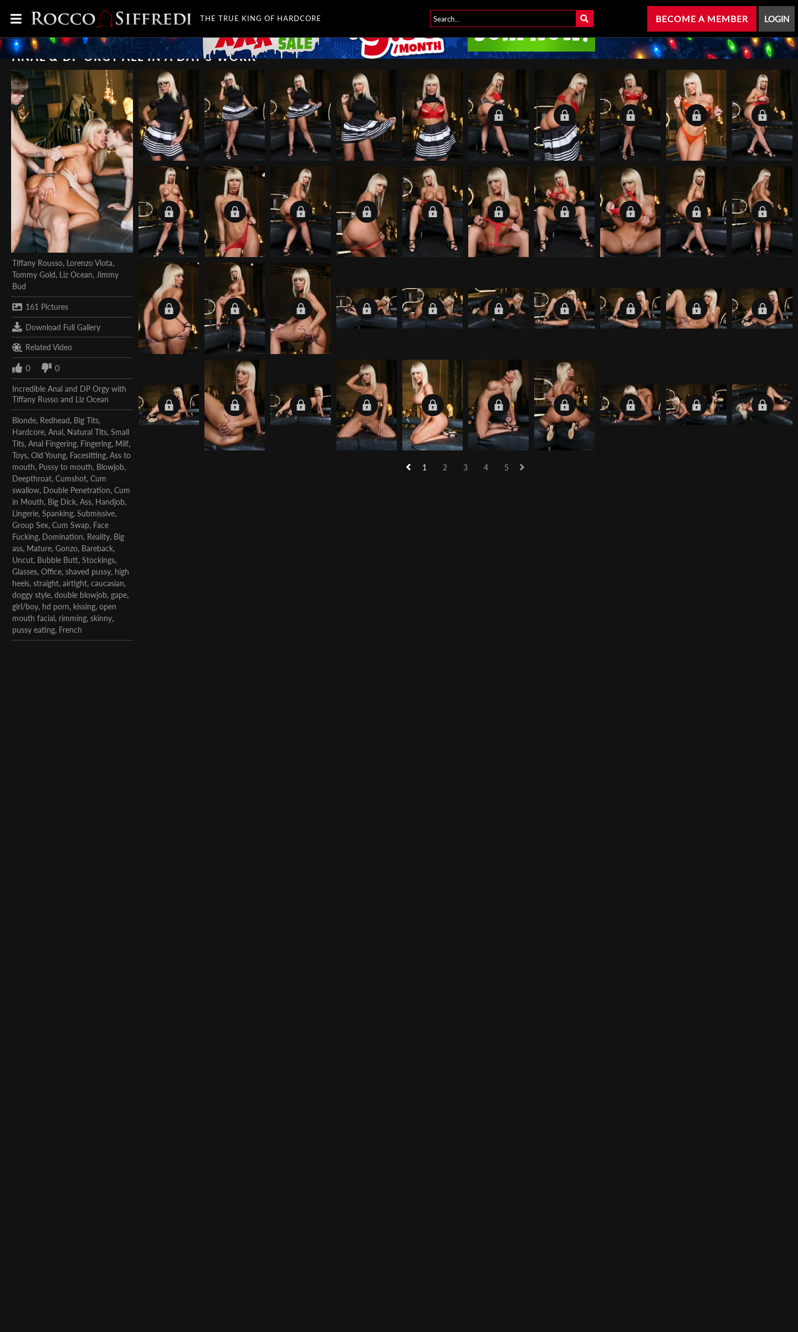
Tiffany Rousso (37, 263)
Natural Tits (87, 432)
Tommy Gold (33, 274)
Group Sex (30, 525)
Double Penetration (76, 490)
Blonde (24, 420)
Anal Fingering (52, 443)
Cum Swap (70, 525)
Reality (98, 536)
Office (51, 571)
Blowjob (110, 467)
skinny (101, 618)
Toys (19, 455)
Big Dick (62, 501)
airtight (75, 583)
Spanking (57, 513)
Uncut (22, 560)
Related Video (42, 347)
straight (46, 583)
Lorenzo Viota (89, 263)
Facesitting (88, 455)
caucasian (107, 583)
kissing (84, 606)
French (70, 629)
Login (776, 19)
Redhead (55, 420)
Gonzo (66, 548)
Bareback (97, 548)
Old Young (48, 455)
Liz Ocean (76, 274)
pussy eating (33, 629)
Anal (55, 432)
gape (119, 595)
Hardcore (28, 432)
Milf (122, 443)
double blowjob (80, 595)
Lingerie (25, 513)
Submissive (96, 513)
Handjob (110, 501)
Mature (39, 548)
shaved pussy (88, 571)
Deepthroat (32, 478)
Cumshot (70, 478)
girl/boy (25, 606)
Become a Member (702, 18)
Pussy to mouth (66, 467)
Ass (85, 501)
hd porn (55, 606)
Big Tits (86, 420)
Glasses (24, 571)
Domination (62, 536)
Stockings (98, 560)
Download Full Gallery (56, 327)
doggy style (31, 595)
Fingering (95, 443)
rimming (72, 618)
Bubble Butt (57, 560)
